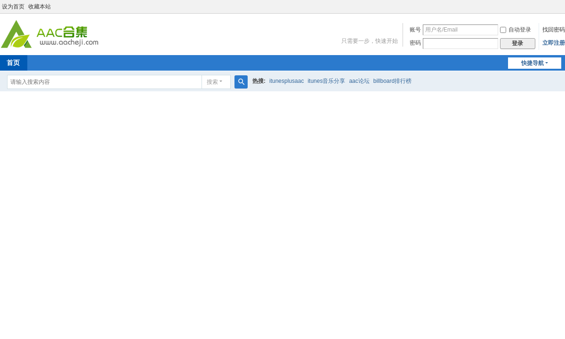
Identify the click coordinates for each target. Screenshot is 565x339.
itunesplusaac (286, 81)
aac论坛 (359, 81)
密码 (415, 43)
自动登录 (515, 29)
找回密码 (553, 29)
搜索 (212, 82)
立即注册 (553, 43)
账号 (415, 29)
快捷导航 (532, 63)
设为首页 (13, 6)
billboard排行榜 (392, 81)
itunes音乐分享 (326, 81)
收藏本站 (39, 6)
